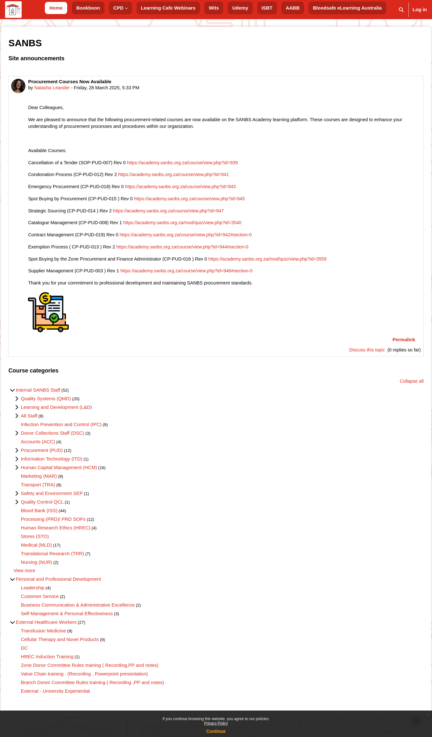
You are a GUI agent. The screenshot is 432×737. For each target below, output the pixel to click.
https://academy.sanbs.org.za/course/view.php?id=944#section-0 (202, 250)
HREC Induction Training (61, 661)
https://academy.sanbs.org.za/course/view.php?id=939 (202, 164)
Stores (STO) (49, 541)
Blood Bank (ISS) (53, 515)
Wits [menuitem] (214, 8)
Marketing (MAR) (53, 480)
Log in (420, 9)
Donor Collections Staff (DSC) (66, 437)
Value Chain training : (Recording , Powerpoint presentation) (98, 679)
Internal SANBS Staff (52, 394)
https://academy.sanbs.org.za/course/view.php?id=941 (193, 176)
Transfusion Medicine (57, 635)
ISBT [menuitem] (267, 8)
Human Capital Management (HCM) (73, 472)
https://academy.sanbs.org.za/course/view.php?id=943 (200, 188)
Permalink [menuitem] (389, 343)
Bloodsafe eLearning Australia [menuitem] (347, 8)
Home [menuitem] (56, 8)
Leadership (47, 592)
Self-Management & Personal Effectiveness (81, 618)
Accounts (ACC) (52, 446)
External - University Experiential (69, 696)
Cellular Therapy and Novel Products (74, 644)
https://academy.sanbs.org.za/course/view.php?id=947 (187, 213)
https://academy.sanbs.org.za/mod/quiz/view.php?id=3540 (202, 225)
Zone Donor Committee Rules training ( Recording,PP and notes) (104, 670)
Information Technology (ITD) (65, 463)
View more (39, 575)
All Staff (43, 420)
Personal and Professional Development (72, 584)
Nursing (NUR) (50, 567)
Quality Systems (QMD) (60, 403)
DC (38, 653)
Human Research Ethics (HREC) (69, 532)
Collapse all (397, 385)
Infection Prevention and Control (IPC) (75, 429)
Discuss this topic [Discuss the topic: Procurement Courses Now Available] (351, 354)
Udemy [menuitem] (240, 8)
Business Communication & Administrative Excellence (92, 610)
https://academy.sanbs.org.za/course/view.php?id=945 (209, 201)
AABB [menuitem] (293, 8)
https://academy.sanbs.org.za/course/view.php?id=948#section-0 (206, 274)
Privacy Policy (216, 723)
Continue (216, 731)
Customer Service (54, 601)
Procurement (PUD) (56, 455)
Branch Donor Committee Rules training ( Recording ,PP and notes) (106, 687)
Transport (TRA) (52, 489)
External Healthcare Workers (60, 627)
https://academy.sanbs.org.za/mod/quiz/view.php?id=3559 (290, 262)
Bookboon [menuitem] (88, 8)
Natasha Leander (67, 88)
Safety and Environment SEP (66, 498)
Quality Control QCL (56, 506)
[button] (401, 9)
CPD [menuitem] (118, 8)
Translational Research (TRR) (66, 558)
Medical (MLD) (50, 549)
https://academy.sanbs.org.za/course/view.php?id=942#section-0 (205, 237)
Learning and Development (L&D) (70, 412)
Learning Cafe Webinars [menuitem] (168, 8)
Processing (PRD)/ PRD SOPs (67, 524)
